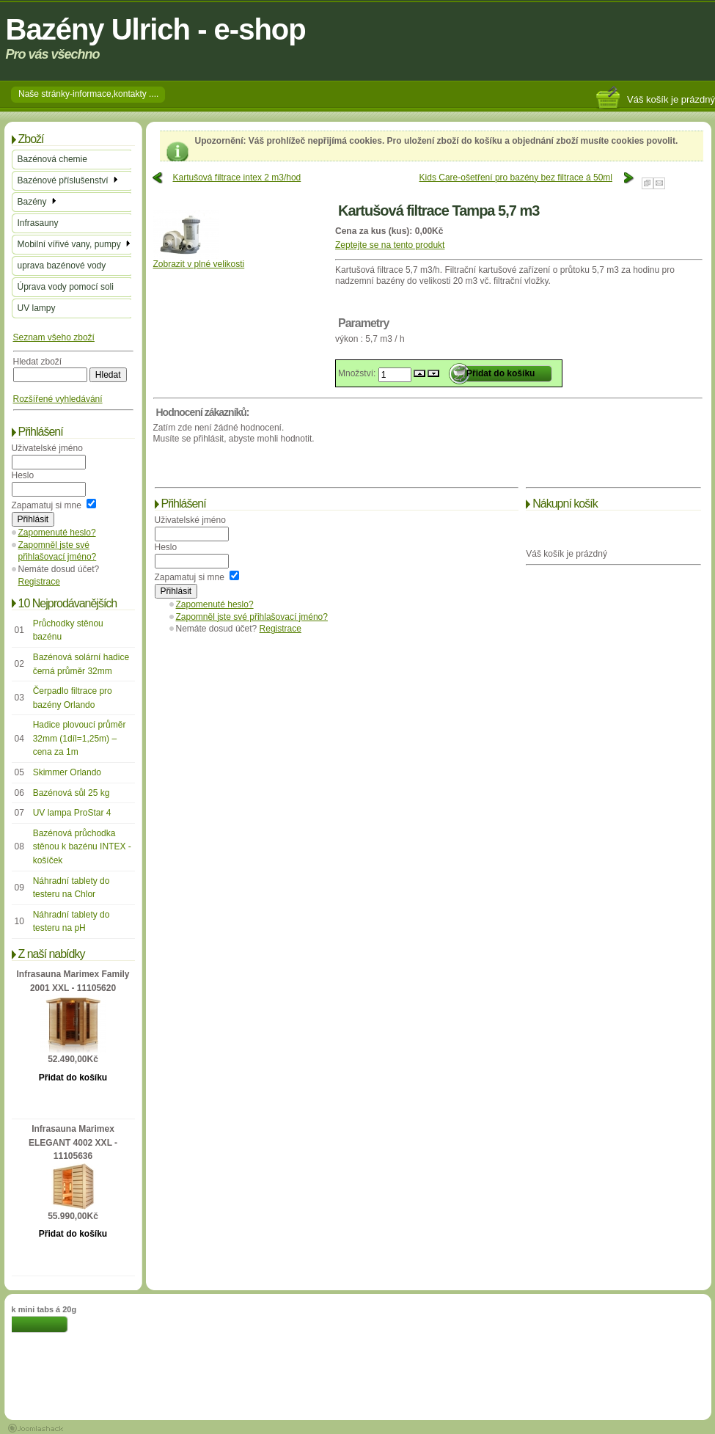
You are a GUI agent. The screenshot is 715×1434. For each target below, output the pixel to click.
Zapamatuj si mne (46, 505)
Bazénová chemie (52, 159)
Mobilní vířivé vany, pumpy (75, 244)
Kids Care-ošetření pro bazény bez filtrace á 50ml (515, 177)
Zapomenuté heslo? (57, 532)
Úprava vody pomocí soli (66, 287)
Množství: (358, 373)
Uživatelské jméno (47, 448)
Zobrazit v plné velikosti (199, 260)
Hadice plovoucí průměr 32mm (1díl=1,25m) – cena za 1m (79, 738)
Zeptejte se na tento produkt (389, 245)
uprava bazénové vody (62, 265)
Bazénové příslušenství (69, 180)
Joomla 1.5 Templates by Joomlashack (35, 1428)
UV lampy (37, 308)
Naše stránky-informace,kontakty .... (88, 94)
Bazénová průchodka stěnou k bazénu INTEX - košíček (82, 847)
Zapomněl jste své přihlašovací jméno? (252, 617)
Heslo (23, 475)
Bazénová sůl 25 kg (71, 793)
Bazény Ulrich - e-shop (156, 29)
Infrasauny (38, 223)
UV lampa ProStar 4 (72, 813)
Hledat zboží (37, 361)
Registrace (39, 582)
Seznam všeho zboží (54, 337)
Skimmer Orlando (67, 772)
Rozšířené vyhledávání (58, 399)
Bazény (38, 202)
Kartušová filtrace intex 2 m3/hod (237, 177)
